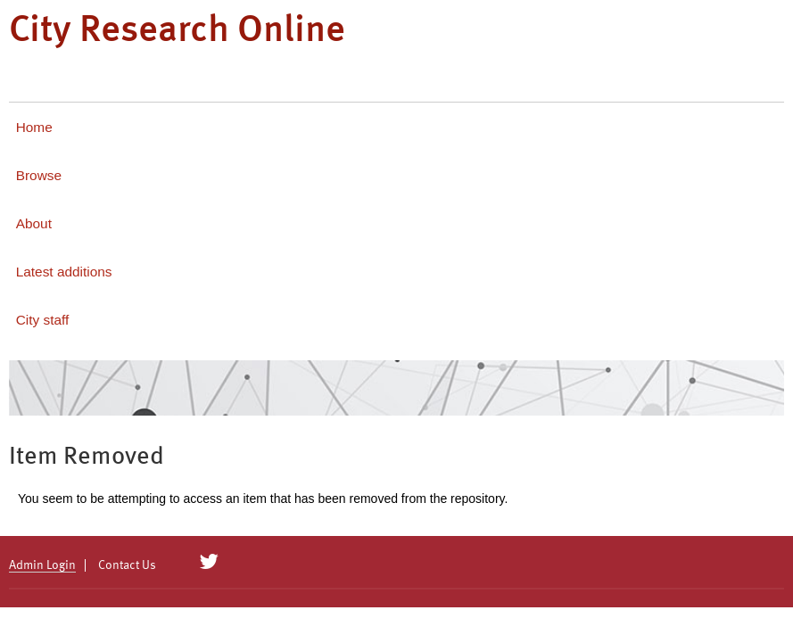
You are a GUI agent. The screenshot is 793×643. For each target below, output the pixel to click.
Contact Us (127, 565)
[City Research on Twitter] (209, 561)
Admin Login (42, 565)
